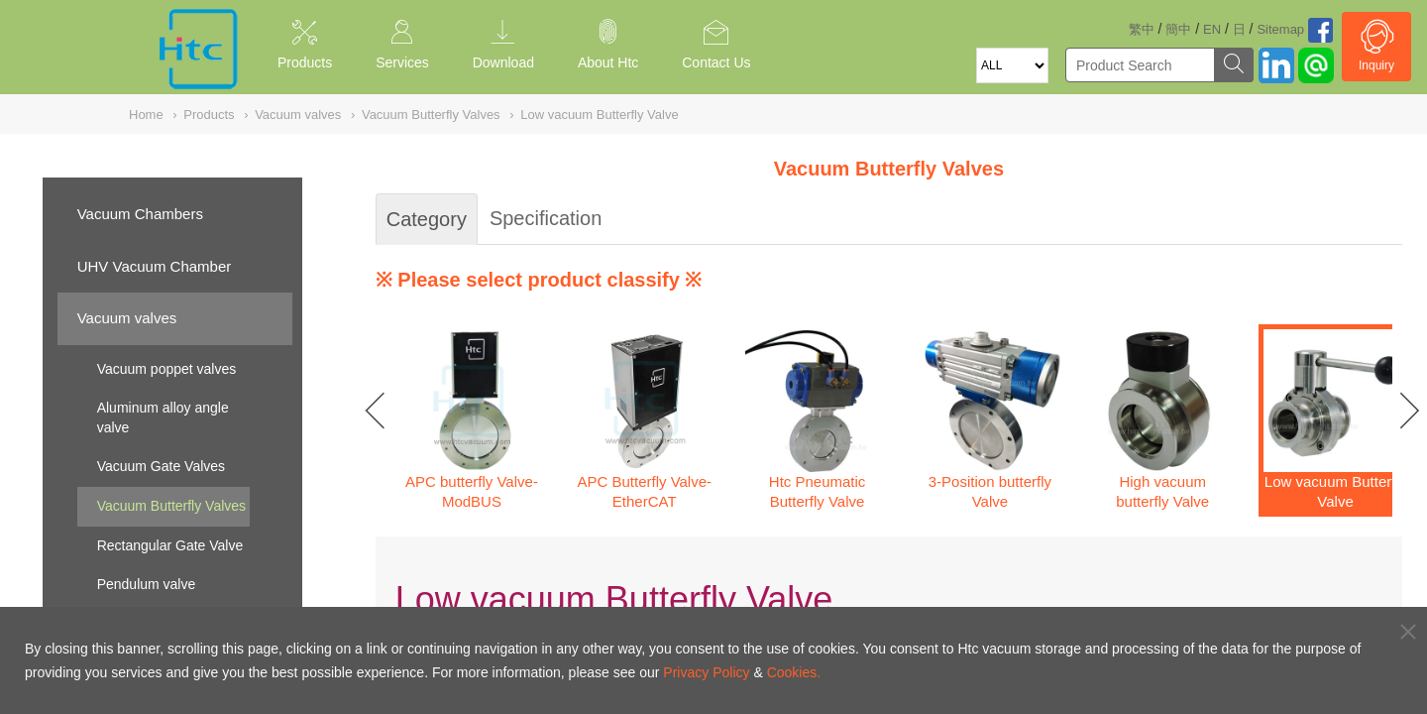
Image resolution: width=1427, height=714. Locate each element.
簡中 (1178, 29)
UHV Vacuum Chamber (154, 266)
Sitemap (1280, 29)
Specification (546, 218)
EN (1212, 29)
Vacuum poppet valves (167, 369)
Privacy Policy (706, 672)
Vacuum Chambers (140, 213)
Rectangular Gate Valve (170, 545)
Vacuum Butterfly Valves (171, 506)
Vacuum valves (127, 317)
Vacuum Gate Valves (161, 466)
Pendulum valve (146, 584)
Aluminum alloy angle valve (163, 417)
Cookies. (794, 672)
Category (426, 219)
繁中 (1141, 29)
